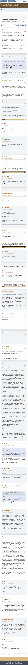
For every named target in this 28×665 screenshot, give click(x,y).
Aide (8, 662)
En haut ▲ (18, 662)
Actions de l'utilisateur (20, 25)
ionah (5, 138)
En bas (2, 25)
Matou (5, 101)
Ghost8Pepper (7, 56)
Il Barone (6, 251)
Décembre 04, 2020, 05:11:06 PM (8, 272)
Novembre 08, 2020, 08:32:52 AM (7, 621)
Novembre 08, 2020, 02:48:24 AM (7, 641)
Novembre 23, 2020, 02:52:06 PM (8, 293)
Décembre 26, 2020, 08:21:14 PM (8, 158)
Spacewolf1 (7, 468)
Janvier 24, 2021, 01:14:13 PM (7, 141)
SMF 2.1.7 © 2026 (13, 663)
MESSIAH (6, 176)
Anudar (5, 80)
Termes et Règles (13, 662)
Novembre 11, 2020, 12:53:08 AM (7, 445)
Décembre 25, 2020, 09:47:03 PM (8, 178)
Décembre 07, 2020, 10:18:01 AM (7, 253)
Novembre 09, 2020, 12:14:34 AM (7, 583)
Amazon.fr (15, 109)
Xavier (5, 29)
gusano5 (6, 536)
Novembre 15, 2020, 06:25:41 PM (8, 315)
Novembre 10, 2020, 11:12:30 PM (8, 470)
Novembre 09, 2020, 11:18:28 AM (7, 538)
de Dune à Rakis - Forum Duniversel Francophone (9, 5)
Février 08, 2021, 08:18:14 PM (7, 103)
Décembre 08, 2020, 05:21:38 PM (8, 232)
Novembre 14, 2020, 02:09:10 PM (8, 334)
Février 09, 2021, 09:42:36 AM (7, 82)
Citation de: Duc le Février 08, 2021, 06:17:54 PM (14, 61)
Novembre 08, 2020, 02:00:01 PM (8, 601)
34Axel (5, 443)
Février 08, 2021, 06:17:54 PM (7, 125)
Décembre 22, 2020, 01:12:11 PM (8, 209)
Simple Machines (19, 663)
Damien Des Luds (8, 193)
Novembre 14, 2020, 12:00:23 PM (8, 348)
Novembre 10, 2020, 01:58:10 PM (8, 512)
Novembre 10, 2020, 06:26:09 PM (8, 489)
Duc (5, 123)
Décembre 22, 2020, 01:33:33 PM (8, 195)
